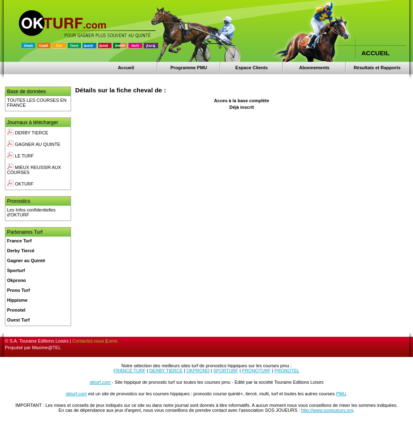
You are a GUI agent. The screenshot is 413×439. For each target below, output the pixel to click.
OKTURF (20, 183)
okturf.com (100, 382)
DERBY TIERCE (27, 132)
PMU (341, 393)
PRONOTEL (286, 370)
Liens (112, 340)
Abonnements (314, 67)
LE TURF (20, 155)
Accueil (126, 67)
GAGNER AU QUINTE (33, 144)
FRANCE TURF (129, 370)
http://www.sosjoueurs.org (327, 410)
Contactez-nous (88, 340)
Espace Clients (251, 67)
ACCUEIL (375, 52)
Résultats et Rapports (377, 67)
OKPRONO (197, 370)
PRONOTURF (256, 370)
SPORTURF (226, 370)
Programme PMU (189, 67)
